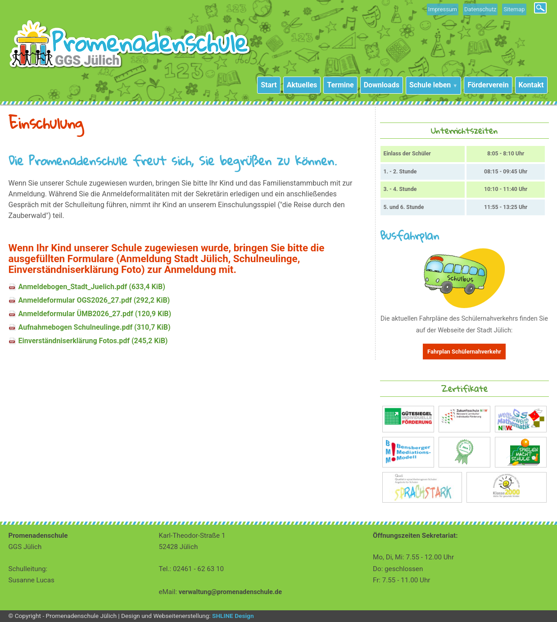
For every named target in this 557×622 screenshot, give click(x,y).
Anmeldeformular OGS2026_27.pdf (94, 300)
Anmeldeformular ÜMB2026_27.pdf (95, 313)
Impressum (442, 9)
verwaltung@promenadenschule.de (230, 592)
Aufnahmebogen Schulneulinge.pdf (94, 327)
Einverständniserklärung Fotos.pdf (93, 340)
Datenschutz (480, 9)
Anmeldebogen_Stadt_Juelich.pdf (91, 286)
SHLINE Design (233, 615)
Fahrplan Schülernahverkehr (464, 351)
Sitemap (514, 9)
